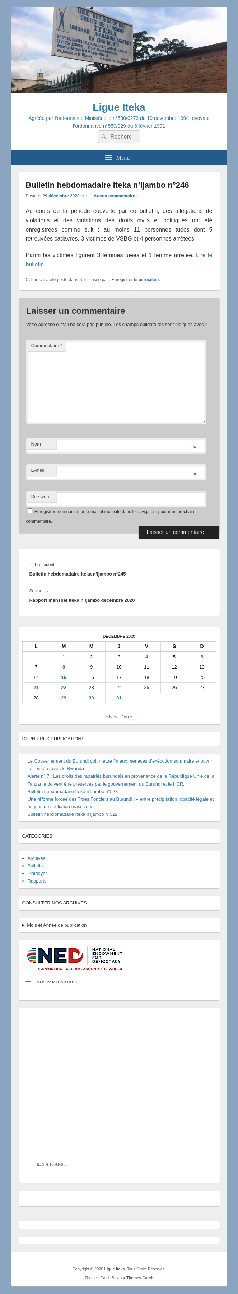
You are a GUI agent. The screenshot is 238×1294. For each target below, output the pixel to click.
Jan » (127, 717)
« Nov (111, 717)
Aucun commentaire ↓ (116, 196)
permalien (149, 279)
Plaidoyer (37, 873)
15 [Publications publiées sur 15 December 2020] (63, 677)
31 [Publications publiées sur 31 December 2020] (118, 697)
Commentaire (46, 345)
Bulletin (35, 866)
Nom (36, 444)
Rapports (37, 881)
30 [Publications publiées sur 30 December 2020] (91, 697)
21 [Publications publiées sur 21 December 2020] (35, 687)
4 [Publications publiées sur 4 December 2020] (146, 657)
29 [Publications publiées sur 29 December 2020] (63, 697)
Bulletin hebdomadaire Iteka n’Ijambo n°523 (73, 791)
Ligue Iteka (119, 107)
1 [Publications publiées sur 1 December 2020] (63, 657)
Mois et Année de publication (57, 925)
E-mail (38, 470)
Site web (40, 496)
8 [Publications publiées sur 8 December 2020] (63, 667)
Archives (37, 858)
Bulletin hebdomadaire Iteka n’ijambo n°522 (73, 814)
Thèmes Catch (139, 1278)
